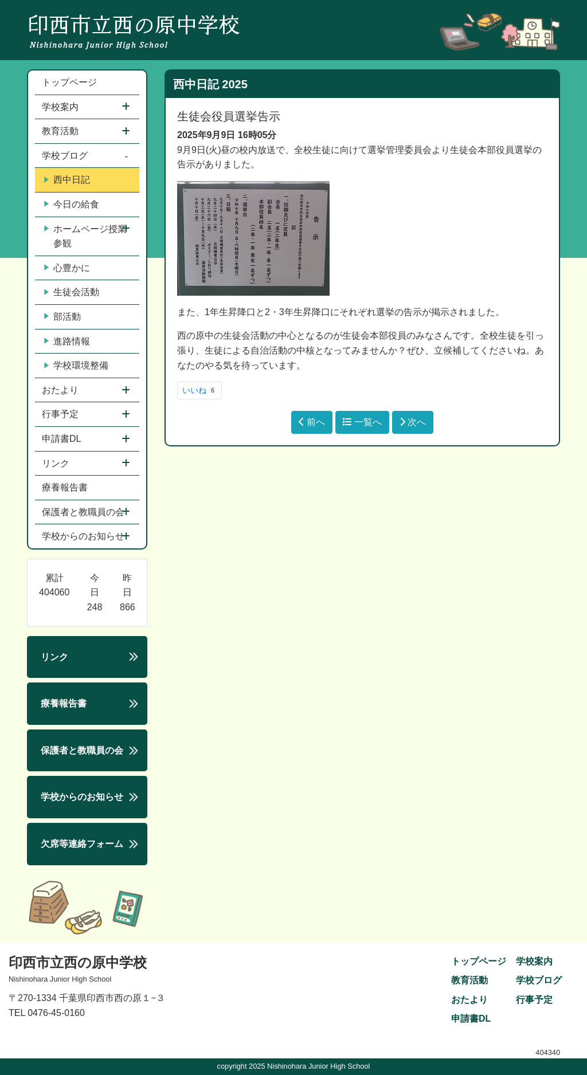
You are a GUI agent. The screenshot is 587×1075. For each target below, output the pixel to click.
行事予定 (61, 414)
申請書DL (62, 439)
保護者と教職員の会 (84, 512)
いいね (199, 390)
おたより (61, 390)
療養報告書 (65, 487)
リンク (57, 463)
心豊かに (67, 268)
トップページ (69, 82)
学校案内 (61, 107)
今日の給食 (71, 204)
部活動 (62, 317)
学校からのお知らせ (84, 536)
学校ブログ (66, 155)
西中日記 (67, 180)
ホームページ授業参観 (85, 236)
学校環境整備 (76, 365)
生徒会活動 (71, 292)
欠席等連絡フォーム (82, 844)
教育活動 (61, 131)
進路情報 (67, 341)
